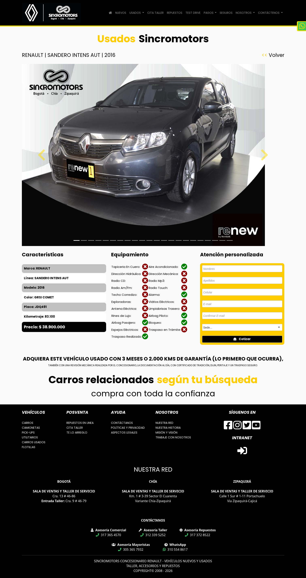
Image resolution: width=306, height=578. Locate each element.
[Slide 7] (128, 240)
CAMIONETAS (31, 428)
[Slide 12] (164, 240)
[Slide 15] (186, 240)
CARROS (27, 423)
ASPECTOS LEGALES (124, 433)
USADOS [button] (135, 13)
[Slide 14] (179, 240)
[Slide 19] (215, 240)
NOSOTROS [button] (244, 13)
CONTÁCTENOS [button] (269, 13)
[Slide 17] (200, 240)
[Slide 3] (98, 240)
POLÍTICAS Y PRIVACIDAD (128, 428)
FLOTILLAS (28, 447)
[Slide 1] (77, 240)
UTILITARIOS (30, 437)
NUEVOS (120, 13)
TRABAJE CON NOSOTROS (173, 437)
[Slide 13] (171, 240)
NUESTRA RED (164, 423)
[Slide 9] (142, 240)
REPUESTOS (174, 13)
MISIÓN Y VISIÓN (166, 433)
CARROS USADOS (33, 442)
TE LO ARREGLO (76, 433)
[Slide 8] (135, 240)
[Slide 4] (106, 240)
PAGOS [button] (209, 13)
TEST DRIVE (193, 13)
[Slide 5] (113, 240)
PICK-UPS (28, 433)
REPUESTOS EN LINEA (80, 423)
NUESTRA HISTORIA (168, 428)
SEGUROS (226, 13)
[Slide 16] (193, 240)
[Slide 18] (208, 240)
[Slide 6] (120, 240)
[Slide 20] (222, 240)
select (279, 327)
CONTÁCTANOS (122, 423)
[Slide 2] (91, 240)
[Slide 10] (149, 240)
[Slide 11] (157, 240)
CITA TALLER (155, 13)
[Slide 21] (230, 240)
